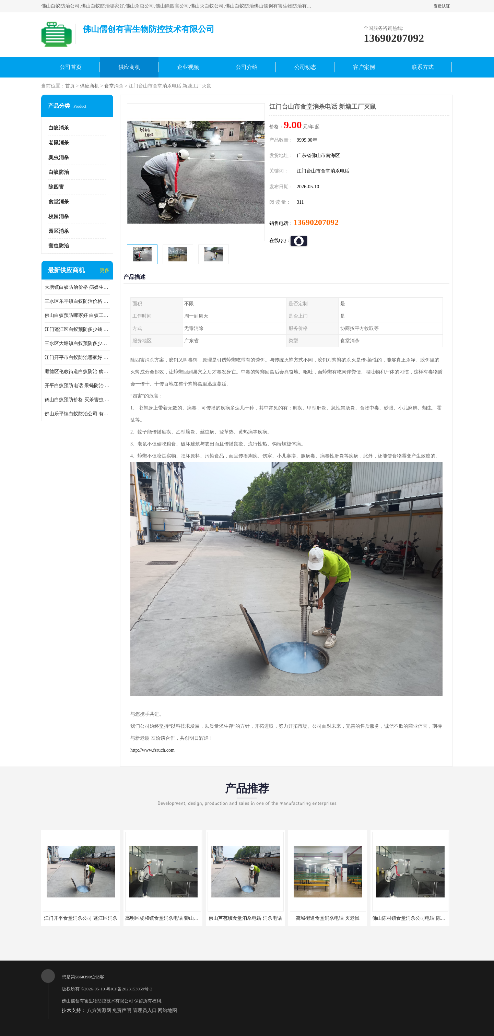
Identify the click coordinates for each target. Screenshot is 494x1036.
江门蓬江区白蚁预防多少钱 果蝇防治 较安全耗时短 (77, 329)
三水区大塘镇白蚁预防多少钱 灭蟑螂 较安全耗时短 (77, 343)
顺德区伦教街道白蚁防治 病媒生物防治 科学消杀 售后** (77, 371)
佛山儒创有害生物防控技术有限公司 (97, 1000)
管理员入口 (145, 1010)
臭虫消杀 (58, 157)
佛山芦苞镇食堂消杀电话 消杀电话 (245, 918)
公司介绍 (247, 67)
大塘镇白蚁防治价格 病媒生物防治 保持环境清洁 (77, 287)
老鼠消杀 (58, 142)
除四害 (56, 187)
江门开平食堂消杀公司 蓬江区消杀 (80, 918)
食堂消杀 (114, 85)
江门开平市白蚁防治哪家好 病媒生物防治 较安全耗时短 (77, 357)
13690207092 (316, 222)
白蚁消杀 (58, 128)
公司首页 (71, 67)
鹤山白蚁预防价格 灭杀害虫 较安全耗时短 (77, 399)
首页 (70, 85)
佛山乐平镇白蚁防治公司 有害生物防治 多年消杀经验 (77, 413)
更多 (104, 270)
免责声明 (121, 1010)
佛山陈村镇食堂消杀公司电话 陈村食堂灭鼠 (418, 918)
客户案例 (364, 67)
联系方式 (423, 67)
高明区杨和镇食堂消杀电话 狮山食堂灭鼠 (169, 918)
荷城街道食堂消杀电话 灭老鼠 (328, 918)
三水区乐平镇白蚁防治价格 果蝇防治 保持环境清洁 (77, 301)
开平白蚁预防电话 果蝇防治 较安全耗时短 (77, 385)
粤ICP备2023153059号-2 (129, 988)
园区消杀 (58, 231)
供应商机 (129, 67)
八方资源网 (99, 1010)
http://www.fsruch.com (152, 750)
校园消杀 (58, 216)
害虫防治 (58, 246)
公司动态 (305, 67)
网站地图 (167, 1010)
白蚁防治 (58, 172)
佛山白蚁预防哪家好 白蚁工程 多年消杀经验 (77, 315)
